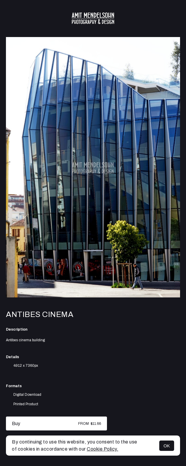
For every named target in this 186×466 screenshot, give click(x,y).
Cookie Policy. (102, 448)
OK (166, 445)
